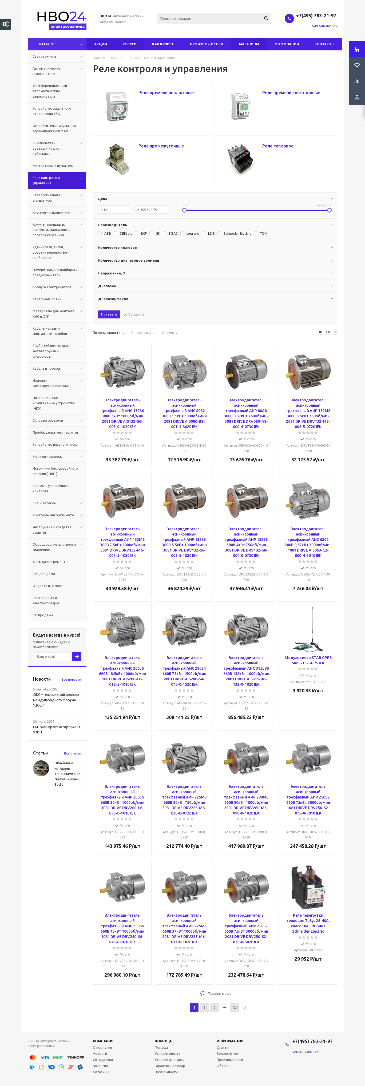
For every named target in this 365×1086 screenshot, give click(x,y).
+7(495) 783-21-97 (316, 15)
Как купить (163, 44)
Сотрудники (103, 1059)
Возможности (166, 1072)
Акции (100, 44)
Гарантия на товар (170, 1066)
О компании (287, 44)
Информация (230, 1041)
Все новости (71, 679)
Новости (100, 1053)
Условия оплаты (168, 1053)
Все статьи (72, 753)
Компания (103, 1041)
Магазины (249, 44)
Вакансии (100, 1066)
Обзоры (223, 1066)
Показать (109, 314)
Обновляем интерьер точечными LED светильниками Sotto (67, 773)
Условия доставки (170, 1059)
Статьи (223, 1047)
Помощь (163, 1041)
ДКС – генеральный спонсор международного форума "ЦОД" (56, 700)
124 (234, 1007)
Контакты (325, 44)
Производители (206, 44)
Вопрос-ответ (228, 1053)
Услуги (129, 44)
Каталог (47, 44)
